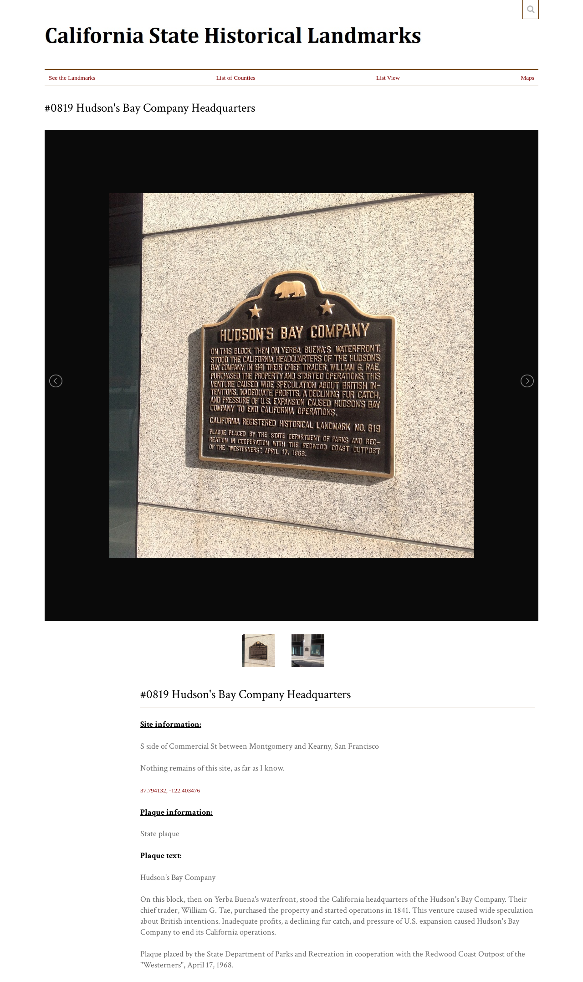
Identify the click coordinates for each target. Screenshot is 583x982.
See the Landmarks (72, 77)
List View (388, 77)
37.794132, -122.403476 (170, 790)
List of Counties (236, 77)
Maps (527, 77)
